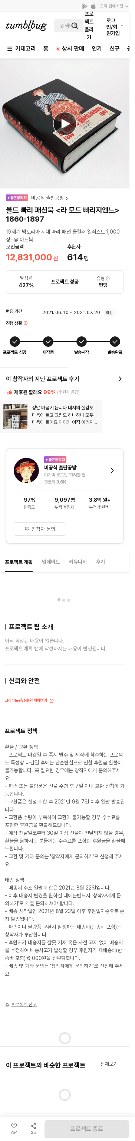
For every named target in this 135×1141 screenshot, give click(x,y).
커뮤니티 (78, 562)
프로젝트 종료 (86, 1128)
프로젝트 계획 (19, 562)
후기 (100, 562)
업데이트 (51, 562)
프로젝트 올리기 (89, 25)
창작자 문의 (39, 529)
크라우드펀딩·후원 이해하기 (29, 701)
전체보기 (109, 1064)
